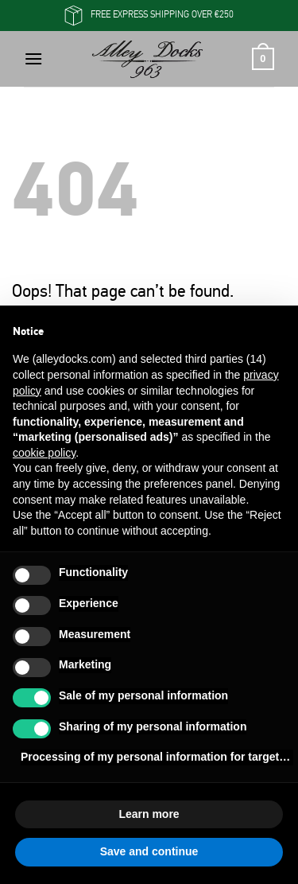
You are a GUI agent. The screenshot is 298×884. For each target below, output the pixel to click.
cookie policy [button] (44, 452)
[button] (33, 58)
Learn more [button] (148, 814)
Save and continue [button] (149, 851)
